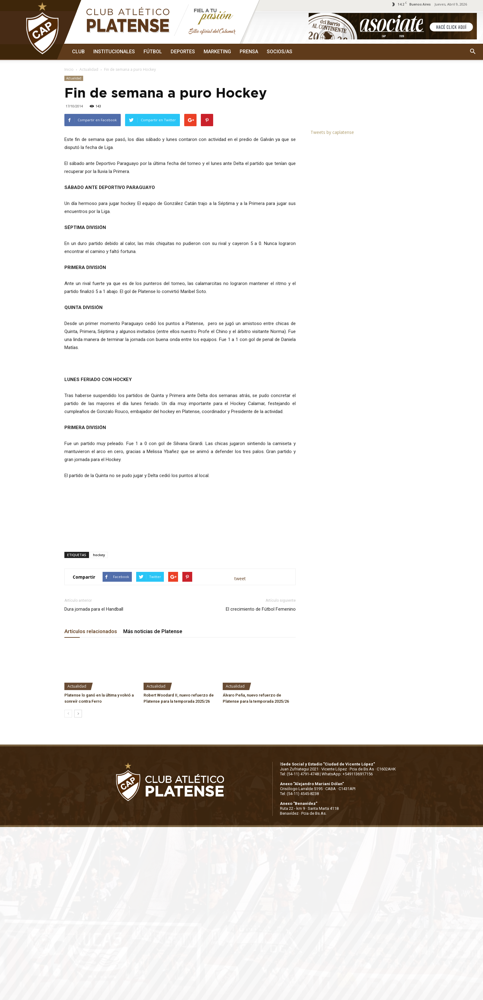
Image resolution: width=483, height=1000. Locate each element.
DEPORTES (183, 51)
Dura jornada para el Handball (93, 609)
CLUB (78, 51)
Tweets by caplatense (332, 132)
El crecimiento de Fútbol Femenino (261, 609)
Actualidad (88, 69)
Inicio (69, 69)
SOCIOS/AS (279, 51)
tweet (240, 578)
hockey (99, 554)
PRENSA (249, 51)
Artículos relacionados (90, 631)
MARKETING (217, 51)
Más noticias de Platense (152, 631)
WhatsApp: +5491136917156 (347, 774)
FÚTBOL (153, 51)
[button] (472, 51)
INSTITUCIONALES (114, 51)
